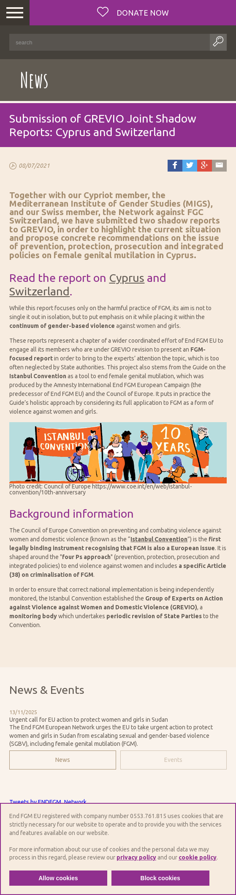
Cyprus (126, 277)
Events (173, 759)
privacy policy (136, 857)
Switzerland (39, 291)
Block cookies (160, 878)
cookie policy (198, 857)
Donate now (142, 12)
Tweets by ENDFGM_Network (48, 802)
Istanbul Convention (158, 539)
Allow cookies (58, 878)
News (62, 759)
